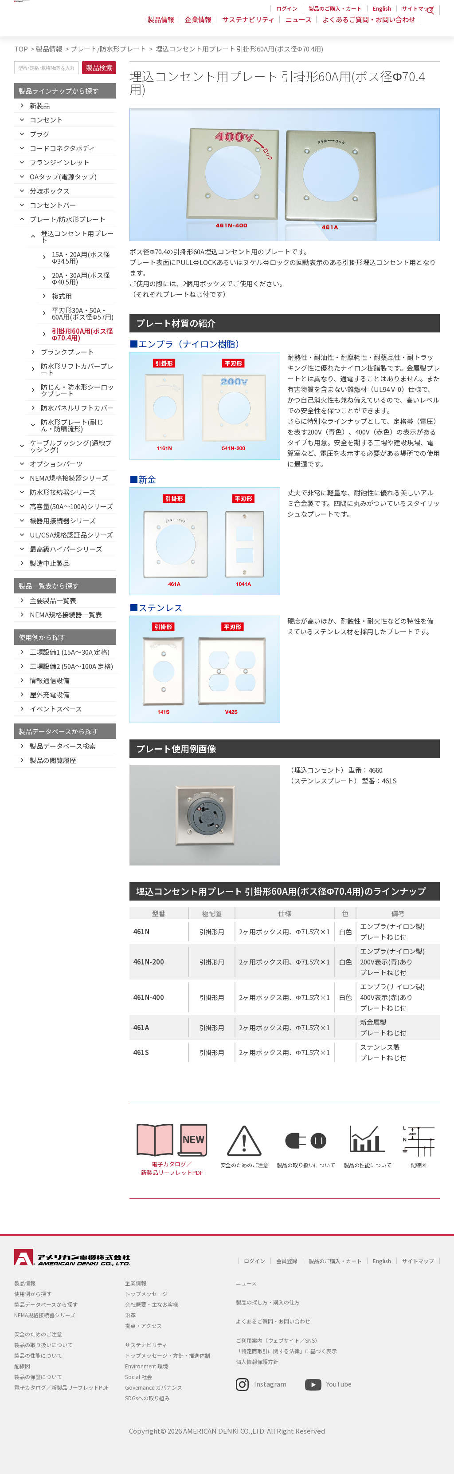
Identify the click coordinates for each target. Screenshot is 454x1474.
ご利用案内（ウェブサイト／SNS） (278, 1340)
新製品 (40, 105)
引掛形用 (212, 931)
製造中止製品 (50, 563)
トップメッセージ (146, 1293)
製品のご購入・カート (335, 8)
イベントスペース (56, 708)
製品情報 (166, 24)
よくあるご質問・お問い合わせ (368, 24)
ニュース (300, 24)
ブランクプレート (67, 351)
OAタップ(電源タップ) (63, 176)
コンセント (46, 119)
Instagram (270, 1383)
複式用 (62, 295)
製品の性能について (367, 1165)
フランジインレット (60, 162)
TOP (21, 48)
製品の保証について (38, 1376)
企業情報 (202, 24)
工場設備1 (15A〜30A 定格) (70, 651)
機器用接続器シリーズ (63, 520)
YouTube (339, 1383)
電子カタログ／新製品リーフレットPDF (172, 1168)
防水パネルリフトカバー (77, 407)
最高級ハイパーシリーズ (66, 548)
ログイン (286, 8)
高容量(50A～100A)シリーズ (71, 506)
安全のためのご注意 (244, 1165)
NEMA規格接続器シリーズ (69, 477)
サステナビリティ (251, 24)
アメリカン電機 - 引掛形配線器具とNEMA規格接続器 (70, 22)
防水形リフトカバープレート (77, 369)
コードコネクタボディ (62, 148)
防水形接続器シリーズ (63, 492)
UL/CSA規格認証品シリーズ (71, 534)
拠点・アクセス (143, 1325)
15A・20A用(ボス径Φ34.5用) (81, 257)
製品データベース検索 (63, 746)
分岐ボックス (50, 190)
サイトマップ (418, 8)
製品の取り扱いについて (306, 1165)
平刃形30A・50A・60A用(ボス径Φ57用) (83, 313)
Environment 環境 (146, 1366)
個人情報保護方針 (257, 1361)
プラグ (40, 133)
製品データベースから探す (46, 1304)
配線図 (419, 1165)
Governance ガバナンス (153, 1387)
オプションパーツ (56, 463)
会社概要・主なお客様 (151, 1304)
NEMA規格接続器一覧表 (66, 614)
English (382, 8)
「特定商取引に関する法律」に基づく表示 (286, 1351)
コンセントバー (53, 204)
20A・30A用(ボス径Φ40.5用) (81, 278)
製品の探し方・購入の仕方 (268, 1302)
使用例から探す (32, 1293)
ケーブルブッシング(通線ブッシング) (71, 446)
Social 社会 (138, 1376)
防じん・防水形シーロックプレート (77, 390)
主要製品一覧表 (53, 600)
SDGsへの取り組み (147, 1398)
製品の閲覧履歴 (53, 760)
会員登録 (286, 1261)
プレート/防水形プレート (108, 48)
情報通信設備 (50, 680)
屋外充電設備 (50, 694)
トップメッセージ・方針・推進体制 (167, 1355)
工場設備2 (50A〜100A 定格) (71, 666)
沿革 (130, 1315)
